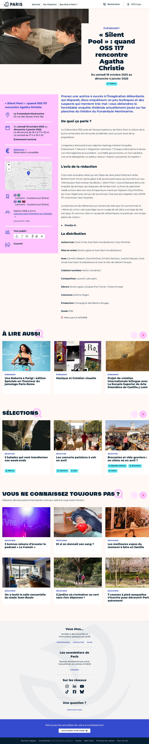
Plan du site (122, 741)
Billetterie (19, 149)
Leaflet (28, 189)
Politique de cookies (105, 741)
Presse (78, 741)
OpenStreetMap (41, 189)
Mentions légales (28, 741)
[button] (28, 173)
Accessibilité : (56, 741)
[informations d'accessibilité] (29, 236)
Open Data (89, 741)
